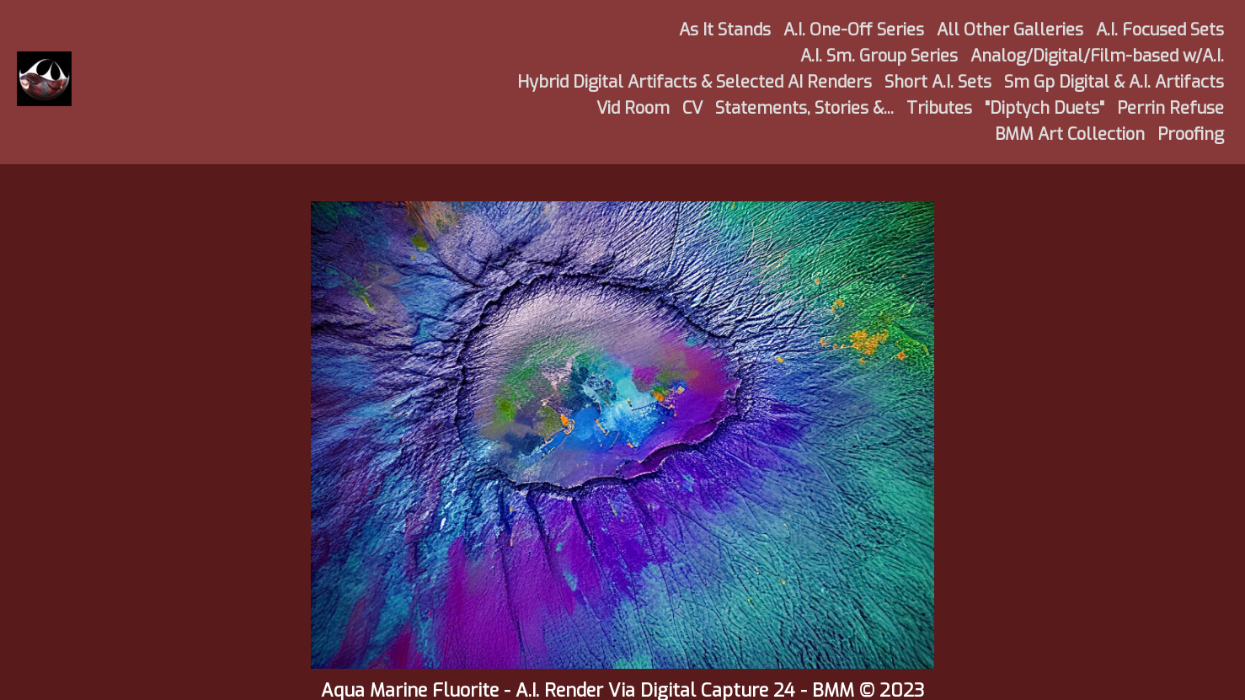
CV (692, 108)
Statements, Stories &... (804, 108)
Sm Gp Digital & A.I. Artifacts (1114, 82)
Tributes (939, 108)
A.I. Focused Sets (1160, 30)
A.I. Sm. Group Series (879, 56)
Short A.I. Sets (937, 82)
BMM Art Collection (1070, 134)
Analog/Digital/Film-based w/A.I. (1097, 56)
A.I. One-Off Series (853, 30)
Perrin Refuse (1170, 108)
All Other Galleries (1010, 30)
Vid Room (633, 108)
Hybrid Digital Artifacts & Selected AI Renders (694, 82)
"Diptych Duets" (1044, 108)
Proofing (1190, 134)
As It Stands (725, 30)
